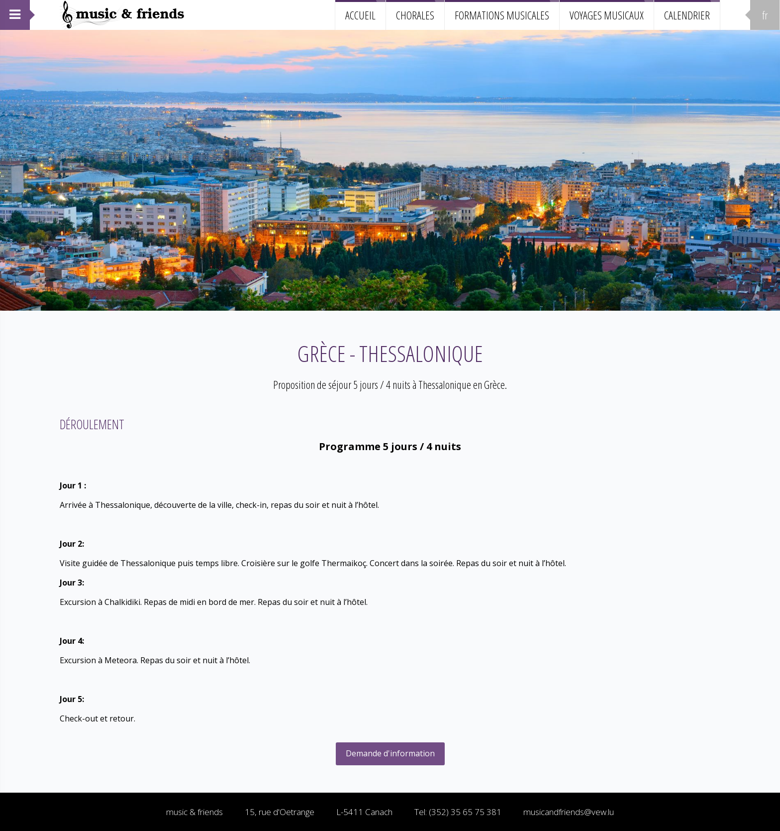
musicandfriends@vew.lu (568, 812)
